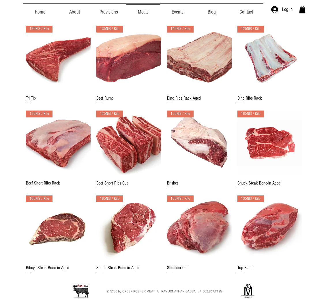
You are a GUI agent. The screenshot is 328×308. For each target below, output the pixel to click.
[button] (302, 9)
